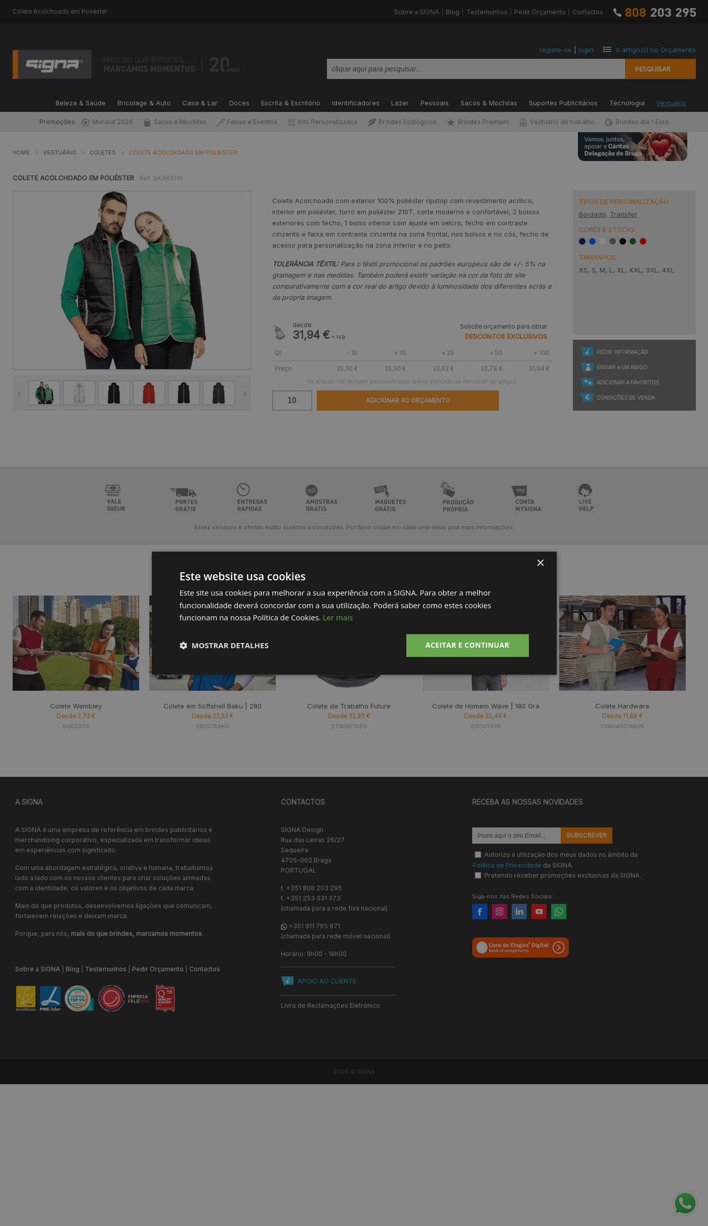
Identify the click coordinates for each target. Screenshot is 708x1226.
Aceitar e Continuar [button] (468, 645)
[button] (224, 645)
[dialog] (354, 613)
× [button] (540, 563)
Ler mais (338, 618)
